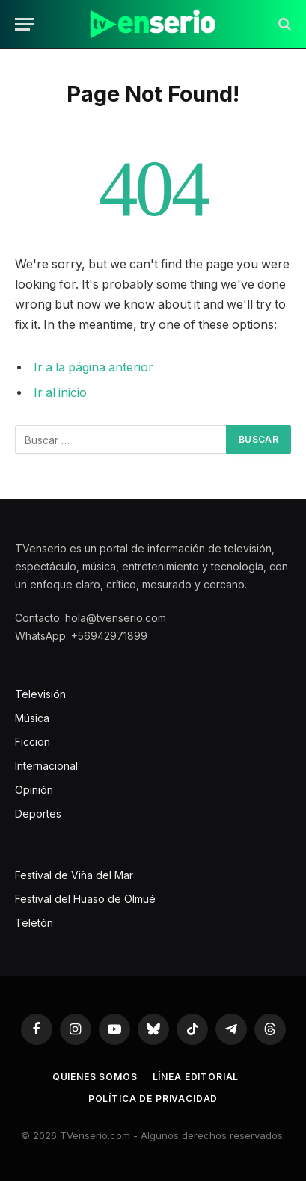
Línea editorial (196, 1076)
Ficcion (32, 742)
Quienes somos (95, 1076)
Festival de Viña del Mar (74, 875)
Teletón (34, 922)
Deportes (38, 813)
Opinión (34, 789)
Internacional (46, 765)
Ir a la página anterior (93, 367)
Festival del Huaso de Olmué (85, 898)
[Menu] (24, 24)
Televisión (40, 694)
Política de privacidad (153, 1098)
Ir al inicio (60, 393)
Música (32, 718)
